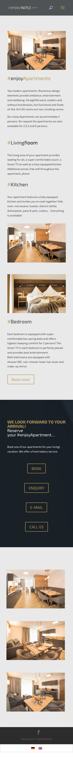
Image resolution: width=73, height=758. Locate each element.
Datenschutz (44, 738)
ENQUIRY (36, 488)
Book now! (21, 379)
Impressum (28, 738)
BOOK (36, 468)
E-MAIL (36, 507)
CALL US (36, 526)
